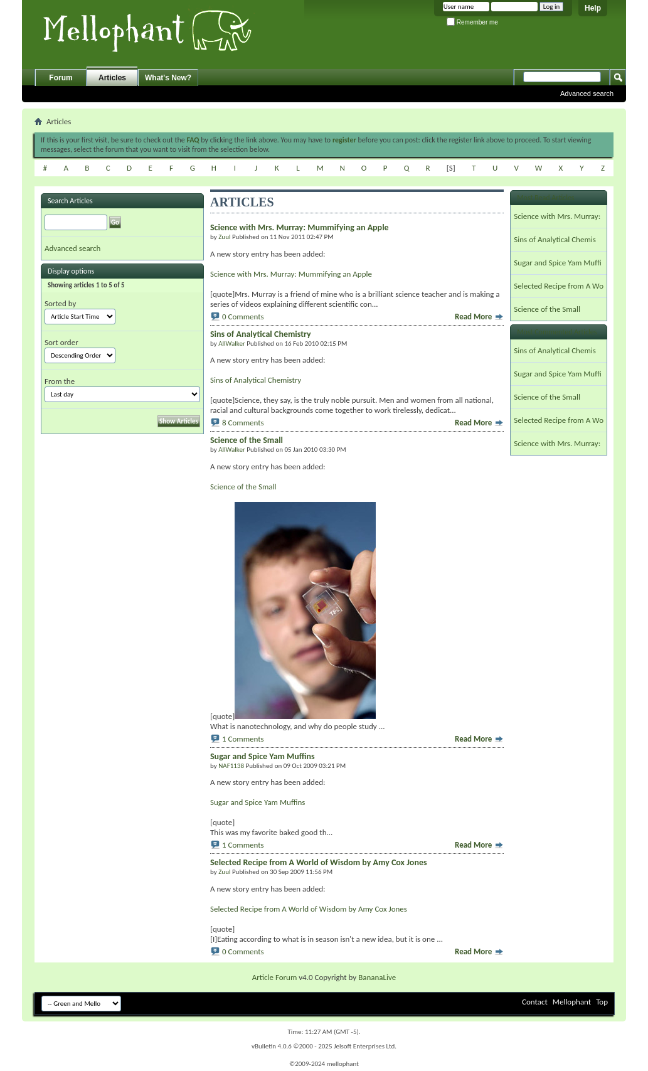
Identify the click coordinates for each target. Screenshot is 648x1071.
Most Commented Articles (557, 332)
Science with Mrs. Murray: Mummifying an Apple (291, 274)
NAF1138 (231, 766)
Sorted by (60, 303)
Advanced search (586, 93)
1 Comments (243, 738)
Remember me (472, 22)
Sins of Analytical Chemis (555, 239)
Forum (60, 77)
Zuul (224, 237)
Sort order (61, 342)
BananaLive (377, 977)
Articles (112, 77)
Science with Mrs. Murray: (557, 216)
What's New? (168, 77)
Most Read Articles (545, 197)
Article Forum (274, 977)
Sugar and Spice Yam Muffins (257, 802)
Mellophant (572, 1001)
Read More (479, 316)
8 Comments (243, 422)
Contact (535, 1001)
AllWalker (231, 343)
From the (60, 381)
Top (602, 1001)
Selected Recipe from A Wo (558, 285)
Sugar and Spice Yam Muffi (557, 262)
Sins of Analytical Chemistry (255, 380)
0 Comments (243, 316)
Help (593, 8)
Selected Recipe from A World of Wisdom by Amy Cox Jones (308, 909)
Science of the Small (243, 486)
